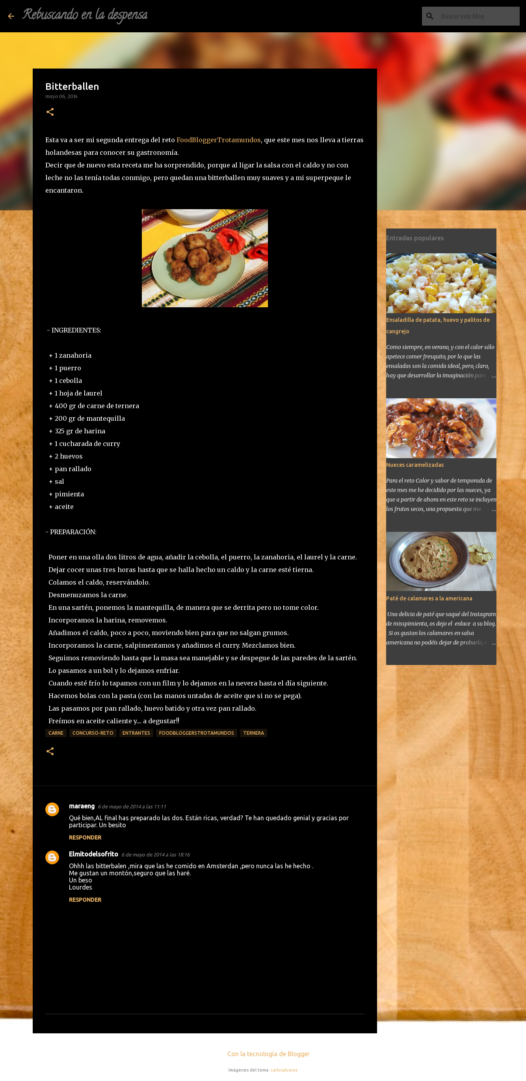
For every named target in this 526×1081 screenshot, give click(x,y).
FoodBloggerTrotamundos (219, 140)
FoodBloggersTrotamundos (196, 733)
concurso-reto (92, 733)
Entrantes (136, 733)
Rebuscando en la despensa (84, 16)
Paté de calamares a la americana (429, 598)
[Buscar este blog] (478, 16)
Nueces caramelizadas (415, 465)
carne (55, 733)
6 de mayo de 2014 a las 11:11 (132, 806)
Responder (85, 837)
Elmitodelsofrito (93, 854)
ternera (253, 733)
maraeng (82, 806)
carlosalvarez (284, 1070)
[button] (50, 112)
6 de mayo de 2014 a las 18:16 (155, 854)
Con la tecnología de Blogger (263, 1053)
